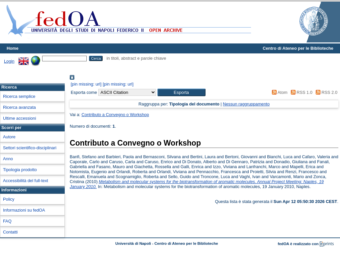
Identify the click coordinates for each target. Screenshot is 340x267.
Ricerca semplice (19, 96)
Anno (8, 158)
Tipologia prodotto (20, 169)
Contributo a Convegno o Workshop (115, 114)
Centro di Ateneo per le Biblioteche (298, 48)
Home (13, 48)
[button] (181, 92)
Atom (279, 92)
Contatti (10, 232)
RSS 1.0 (300, 92)
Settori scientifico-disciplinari (29, 147)
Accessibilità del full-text (25, 180)
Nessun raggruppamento (246, 103)
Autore (9, 136)
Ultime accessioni (19, 118)
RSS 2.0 (325, 92)
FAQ (7, 221)
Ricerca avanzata (19, 107)
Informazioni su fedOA (24, 210)
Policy (8, 199)
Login (9, 61)
